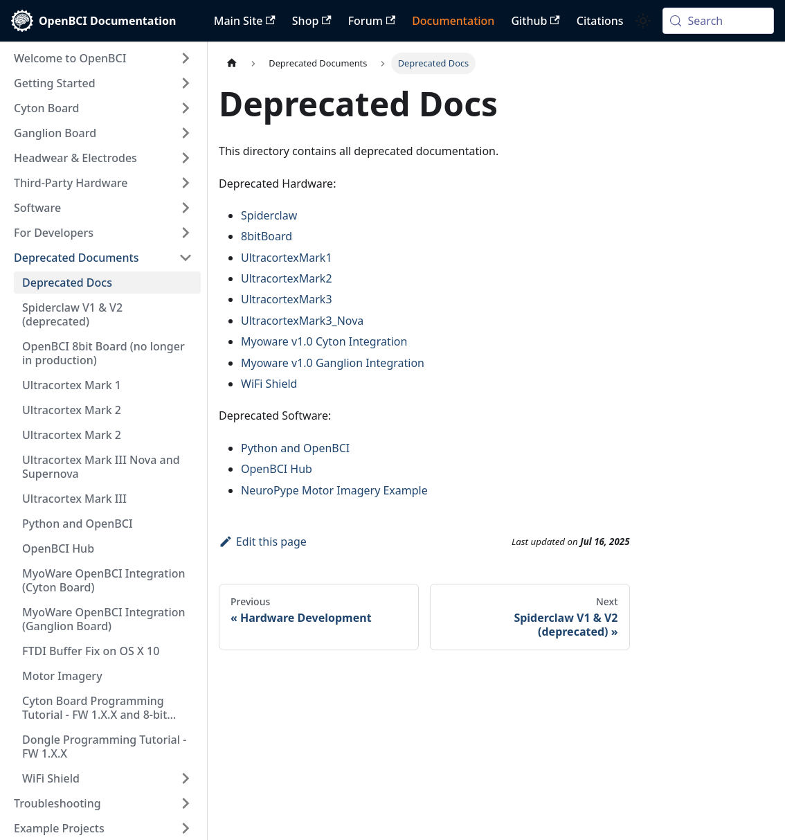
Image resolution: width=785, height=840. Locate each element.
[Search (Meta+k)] (718, 21)
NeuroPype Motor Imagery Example (334, 490)
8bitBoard (266, 236)
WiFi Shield (269, 383)
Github (535, 20)
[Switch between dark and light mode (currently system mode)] (643, 21)
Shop (312, 20)
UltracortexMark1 (286, 257)
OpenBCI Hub (276, 468)
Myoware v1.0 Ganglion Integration (332, 362)
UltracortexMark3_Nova (302, 320)
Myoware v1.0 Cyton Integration (324, 341)
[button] (103, 58)
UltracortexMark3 (286, 299)
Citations (600, 20)
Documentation (453, 20)
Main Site (245, 20)
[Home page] (232, 63)
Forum (371, 20)
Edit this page (263, 541)
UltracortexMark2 (286, 278)
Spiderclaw (269, 215)
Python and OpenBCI (295, 448)
